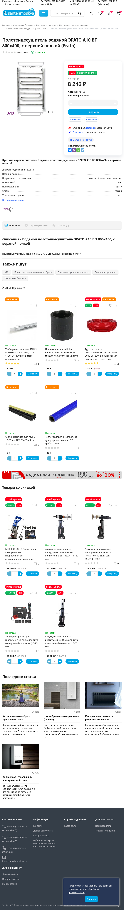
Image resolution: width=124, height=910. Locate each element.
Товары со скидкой (105, 830)
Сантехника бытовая (23, 25)
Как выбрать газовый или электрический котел (17, 779)
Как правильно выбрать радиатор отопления (99, 718)
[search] (79, 13)
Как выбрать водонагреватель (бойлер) (61, 718)
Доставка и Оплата (43, 830)
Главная (6, 25)
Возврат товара (12, 4)
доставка (90, 127)
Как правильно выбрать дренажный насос (16, 718)
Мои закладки (9, 883)
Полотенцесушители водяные (73, 25)
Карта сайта (70, 825)
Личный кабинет (10, 874)
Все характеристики (13, 199)
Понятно (91, 899)
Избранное (75, 119)
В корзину (93, 112)
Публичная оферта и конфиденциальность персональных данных (45, 843)
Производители (103, 825)
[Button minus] (9, 374)
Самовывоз (78, 132)
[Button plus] (20, 374)
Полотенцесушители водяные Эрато (22, 28)
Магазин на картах (81, 139)
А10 (44, 28)
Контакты (38, 825)
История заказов (11, 879)
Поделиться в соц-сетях (82, 145)
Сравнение (91, 119)
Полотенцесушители (46, 25)
